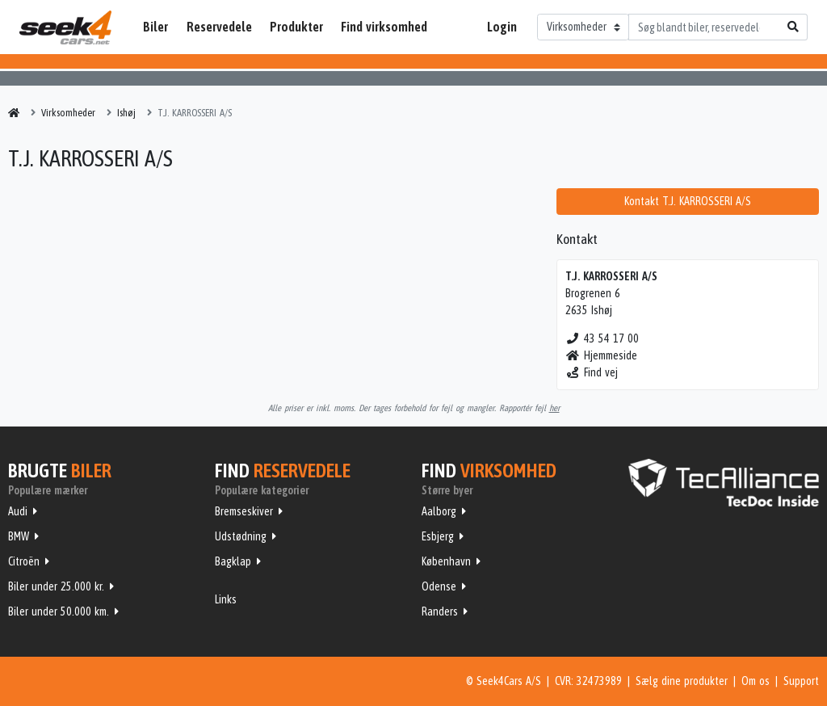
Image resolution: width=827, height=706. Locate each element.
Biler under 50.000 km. (58, 611)
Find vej (591, 372)
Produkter (296, 27)
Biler (155, 27)
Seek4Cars (65, 27)
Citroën (24, 561)
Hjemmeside (601, 355)
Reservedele (219, 27)
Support (801, 680)
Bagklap (233, 561)
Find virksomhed (384, 27)
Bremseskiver (244, 511)
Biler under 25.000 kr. (56, 586)
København (446, 561)
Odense (439, 586)
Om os (755, 680)
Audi (17, 511)
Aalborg (439, 511)
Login (502, 27)
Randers (440, 611)
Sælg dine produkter (682, 680)
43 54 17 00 (602, 338)
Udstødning (241, 536)
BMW (18, 536)
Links (226, 599)
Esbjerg (438, 536)
